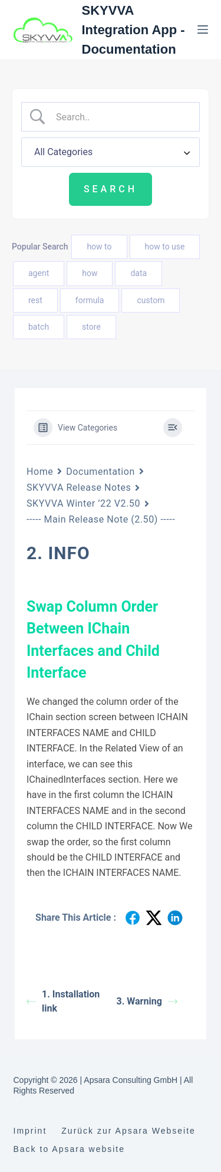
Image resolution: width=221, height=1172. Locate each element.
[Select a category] (110, 152)
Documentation (100, 471)
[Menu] (202, 29)
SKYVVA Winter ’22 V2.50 (83, 503)
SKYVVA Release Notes (79, 487)
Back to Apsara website (70, 1149)
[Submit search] (110, 189)
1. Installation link (63, 1001)
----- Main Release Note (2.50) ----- (101, 519)
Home (40, 471)
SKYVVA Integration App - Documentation (133, 30)
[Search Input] (120, 117)
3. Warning (147, 1001)
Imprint (30, 1130)
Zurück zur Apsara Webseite (128, 1130)
